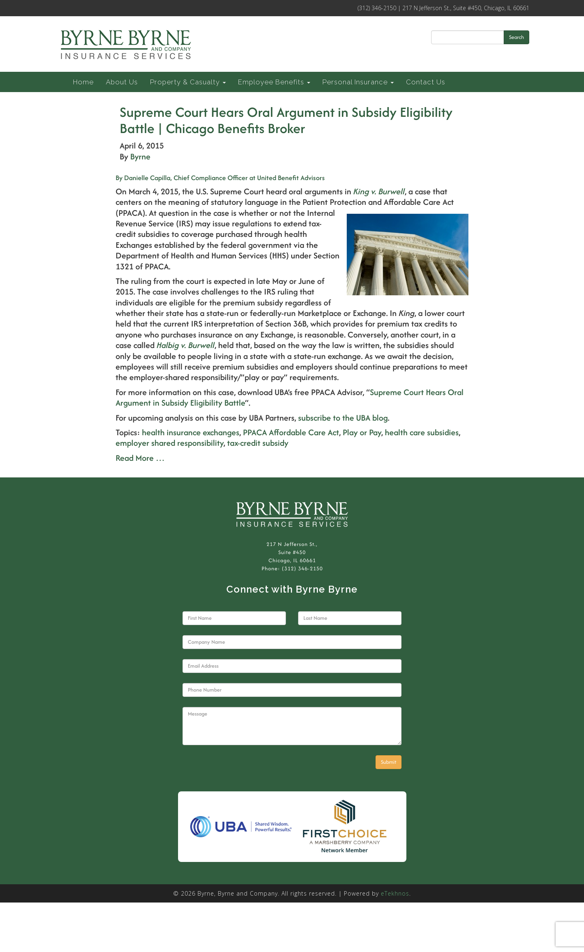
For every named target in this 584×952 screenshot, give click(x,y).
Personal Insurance (358, 82)
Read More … (140, 458)
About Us (122, 82)
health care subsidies (422, 432)
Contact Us (425, 82)
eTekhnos (395, 893)
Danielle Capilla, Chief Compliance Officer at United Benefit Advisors (220, 178)
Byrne (140, 156)
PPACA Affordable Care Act (291, 432)
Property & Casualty (188, 82)
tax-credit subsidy (257, 443)
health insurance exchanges (190, 432)
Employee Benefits (274, 82)
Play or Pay (362, 432)
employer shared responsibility (169, 443)
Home (83, 82)
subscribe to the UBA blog (343, 417)
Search (516, 37)
